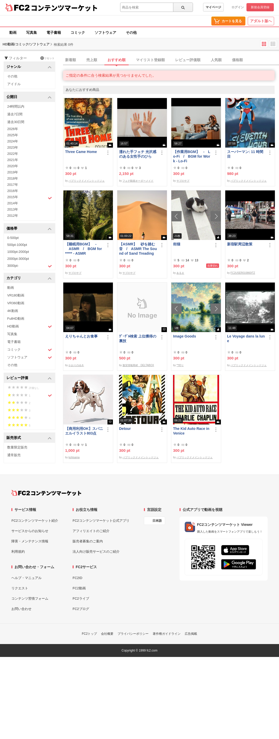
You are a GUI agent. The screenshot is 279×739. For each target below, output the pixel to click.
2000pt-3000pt (18, 259)
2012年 (12, 216)
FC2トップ (89, 634)
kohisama (74, 457)
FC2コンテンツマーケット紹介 (34, 521)
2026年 (12, 129)
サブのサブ (182, 180)
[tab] (171, 60)
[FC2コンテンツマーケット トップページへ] (46, 492)
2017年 (12, 185)
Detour (125, 429)
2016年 (12, 191)
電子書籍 (54, 32)
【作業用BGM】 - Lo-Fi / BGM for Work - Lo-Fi (191, 156)
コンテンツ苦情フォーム (29, 598)
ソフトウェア (105, 32)
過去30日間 (15, 122)
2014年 (12, 203)
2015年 (29, 197)
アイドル (14, 84)
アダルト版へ (261, 21)
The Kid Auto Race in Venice (191, 431)
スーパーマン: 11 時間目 (245, 154)
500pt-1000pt (17, 245)
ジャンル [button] (29, 67)
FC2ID (77, 578)
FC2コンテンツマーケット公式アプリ (101, 521)
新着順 (70, 60)
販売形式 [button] (29, 438)
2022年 (12, 154)
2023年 (12, 147)
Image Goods (184, 336)
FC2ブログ (81, 609)
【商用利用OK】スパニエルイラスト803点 (84, 431)
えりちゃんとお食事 (81, 336)
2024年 (12, 141)
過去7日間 (14, 114)
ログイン (237, 7)
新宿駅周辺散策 (239, 244)
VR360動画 (15, 303)
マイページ (213, 7)
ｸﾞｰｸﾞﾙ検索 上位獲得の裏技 (137, 338)
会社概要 (107, 634)
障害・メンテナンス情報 (29, 541)
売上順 (91, 60)
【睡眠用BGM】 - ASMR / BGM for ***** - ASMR (83, 248)
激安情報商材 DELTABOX (138, 365)
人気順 (216, 60)
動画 (13, 32)
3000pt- (29, 266)
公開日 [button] (29, 97)
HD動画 (29, 326)
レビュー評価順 (187, 60)
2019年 (12, 172)
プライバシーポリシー (133, 634)
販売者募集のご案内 (88, 541)
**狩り (180, 365)
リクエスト (19, 588)
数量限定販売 (17, 447)
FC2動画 (79, 588)
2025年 (12, 135)
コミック (78, 32)
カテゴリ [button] (29, 278)
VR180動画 (15, 295)
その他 (131, 32)
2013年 (12, 209)
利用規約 (18, 551)
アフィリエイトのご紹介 (91, 531)
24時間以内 (15, 106)
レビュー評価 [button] (29, 378)
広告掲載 (191, 634)
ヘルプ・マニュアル (26, 578)
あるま (180, 272)
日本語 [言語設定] (157, 521)
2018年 (12, 178)
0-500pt (13, 238)
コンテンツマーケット (64, 8)
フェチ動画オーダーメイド (137, 180)
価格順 (237, 60)
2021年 (12, 160)
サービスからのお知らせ (29, 531)
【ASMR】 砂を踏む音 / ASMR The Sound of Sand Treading (138, 248)
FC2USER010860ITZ (242, 272)
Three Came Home (81, 152)
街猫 (176, 244)
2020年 (12, 166)
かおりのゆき (76, 365)
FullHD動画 (15, 318)
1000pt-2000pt (18, 252)
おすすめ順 (116, 60)
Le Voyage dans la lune (246, 338)
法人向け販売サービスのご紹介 (96, 551)
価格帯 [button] (29, 228)
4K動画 (12, 311)
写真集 (31, 32)
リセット (47, 58)
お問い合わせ (21, 609)
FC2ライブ (81, 598)
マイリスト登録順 (150, 60)
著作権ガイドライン (167, 634)
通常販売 (14, 455)
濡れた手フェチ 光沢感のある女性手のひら (137, 154)
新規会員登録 (260, 7)
